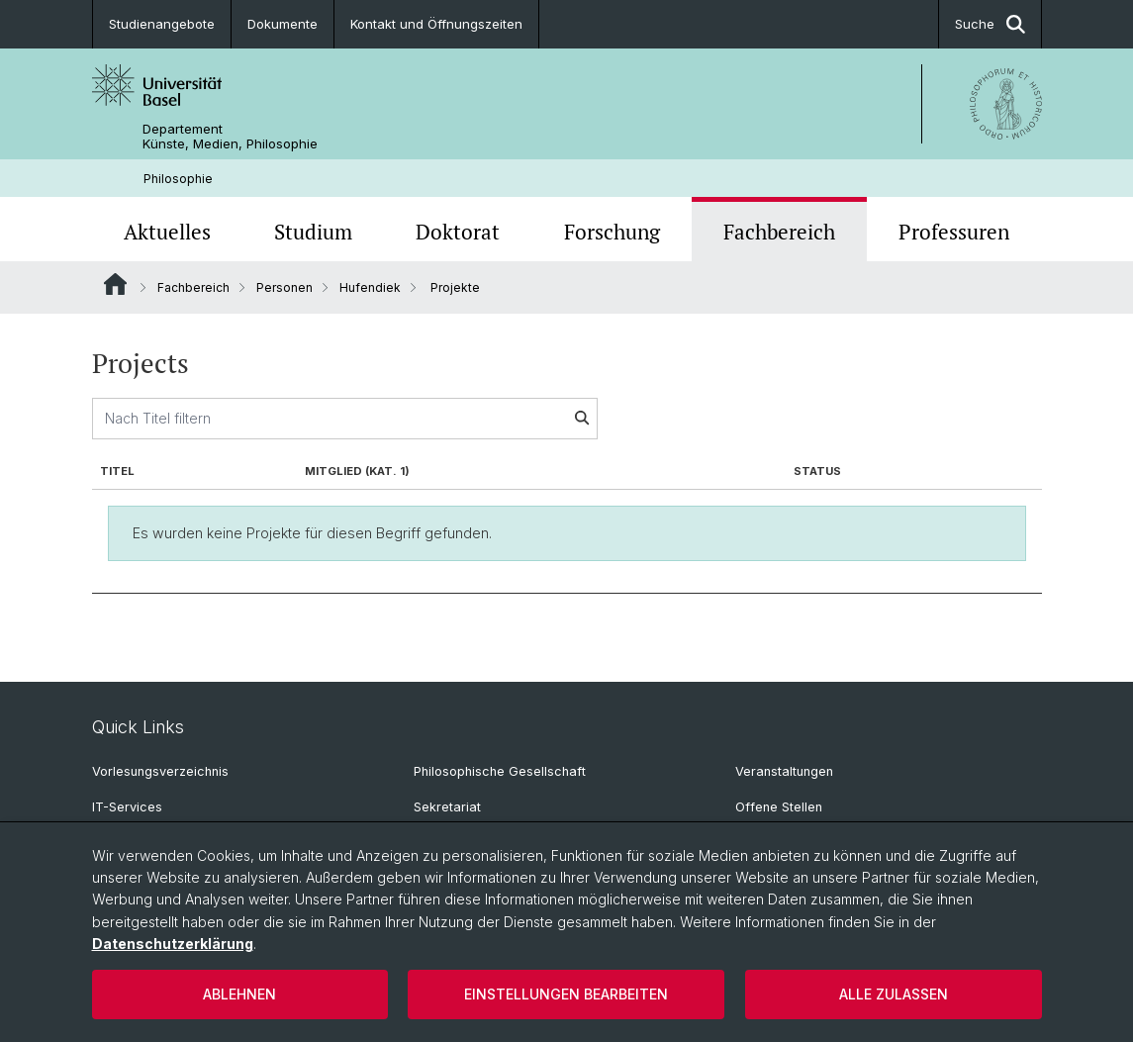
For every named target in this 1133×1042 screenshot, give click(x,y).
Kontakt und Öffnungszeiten (436, 24)
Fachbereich (779, 231)
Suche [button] (990, 24)
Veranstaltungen (784, 771)
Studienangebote (162, 24)
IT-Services (127, 807)
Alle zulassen (893, 994)
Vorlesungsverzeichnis (160, 771)
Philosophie (178, 178)
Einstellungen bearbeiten (566, 994)
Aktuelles (167, 231)
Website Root (115, 284)
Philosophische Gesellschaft (500, 771)
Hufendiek (370, 287)
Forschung (612, 231)
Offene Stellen (778, 807)
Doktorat (458, 231)
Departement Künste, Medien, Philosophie (230, 136)
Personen (284, 287)
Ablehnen (239, 994)
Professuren (953, 231)
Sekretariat (447, 807)
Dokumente (282, 24)
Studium (313, 231)
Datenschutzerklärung (172, 943)
